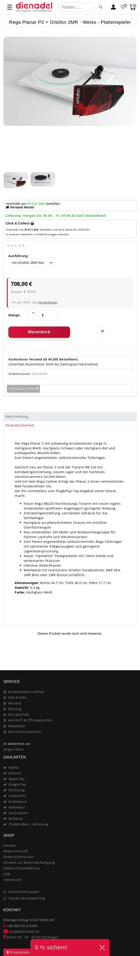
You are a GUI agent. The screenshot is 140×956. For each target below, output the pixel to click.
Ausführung (18, 256)
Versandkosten (47, 302)
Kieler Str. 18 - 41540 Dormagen (31, 937)
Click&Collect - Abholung (28, 824)
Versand (14, 703)
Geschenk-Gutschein (24, 732)
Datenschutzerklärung (21, 868)
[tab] (70, 416)
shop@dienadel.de (21, 931)
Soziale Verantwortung (27, 898)
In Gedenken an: (17, 743)
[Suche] (100, 7)
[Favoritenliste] (123, 7)
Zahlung (14, 709)
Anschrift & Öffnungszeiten (30, 720)
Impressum (12, 879)
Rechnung (17, 790)
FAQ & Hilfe (17, 697)
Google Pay (17, 784)
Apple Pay (17, 779)
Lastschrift (17, 796)
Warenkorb (39, 332)
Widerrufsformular (18, 857)
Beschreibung (16, 416)
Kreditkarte (18, 801)
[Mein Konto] (113, 7)
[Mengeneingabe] (43, 315)
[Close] (131, 654)
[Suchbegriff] (77, 7)
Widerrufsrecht (15, 851)
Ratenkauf (17, 807)
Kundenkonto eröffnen (26, 692)
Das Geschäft (18, 714)
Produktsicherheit (19, 425)
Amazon (15, 773)
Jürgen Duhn (13, 749)
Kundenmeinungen (24, 891)
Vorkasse (16, 818)
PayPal (14, 767)
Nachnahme (18, 813)
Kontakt (9, 845)
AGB (6, 874)
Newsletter (17, 726)
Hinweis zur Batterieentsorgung (29, 862)
